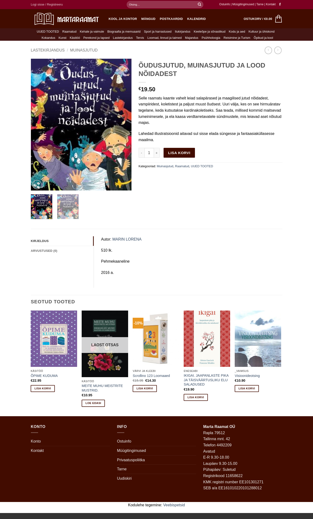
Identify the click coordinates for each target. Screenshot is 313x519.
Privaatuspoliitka (131, 460)
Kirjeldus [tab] (40, 241)
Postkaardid (171, 19)
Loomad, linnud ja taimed (165, 38)
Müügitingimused (243, 4)
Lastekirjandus (123, 38)
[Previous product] (278, 50)
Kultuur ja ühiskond (262, 31)
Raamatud (69, 31)
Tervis (140, 38)
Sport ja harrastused (157, 31)
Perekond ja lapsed (96, 38)
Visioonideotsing (247, 376)
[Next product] (268, 50)
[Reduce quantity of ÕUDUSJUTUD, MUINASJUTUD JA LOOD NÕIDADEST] (141, 152)
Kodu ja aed (237, 31)
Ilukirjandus (182, 31)
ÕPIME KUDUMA (44, 376)
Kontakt (271, 4)
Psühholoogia (211, 38)
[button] (47, 4)
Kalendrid (196, 19)
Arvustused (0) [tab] (44, 251)
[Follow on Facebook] (280, 4)
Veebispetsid (174, 505)
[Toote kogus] (149, 152)
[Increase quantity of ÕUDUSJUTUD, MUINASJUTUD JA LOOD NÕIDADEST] (157, 152)
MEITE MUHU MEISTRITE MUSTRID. (102, 388)
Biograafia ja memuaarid (124, 31)
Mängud (148, 19)
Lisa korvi (179, 153)
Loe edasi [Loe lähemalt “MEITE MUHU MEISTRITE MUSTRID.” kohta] (93, 403)
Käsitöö (75, 38)
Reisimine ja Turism (237, 38)
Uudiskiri (124, 478)
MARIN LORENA (127, 239)
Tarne (260, 4)
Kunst (63, 38)
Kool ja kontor (123, 19)
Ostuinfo (224, 4)
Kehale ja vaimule (92, 31)
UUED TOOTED (48, 31)
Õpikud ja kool (263, 38)
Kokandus (48, 38)
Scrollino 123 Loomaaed (151, 376)
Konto (36, 441)
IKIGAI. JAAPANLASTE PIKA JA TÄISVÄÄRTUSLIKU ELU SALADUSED (206, 380)
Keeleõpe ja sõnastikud (209, 31)
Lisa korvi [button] (42, 388)
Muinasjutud (84, 50)
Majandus (192, 38)
